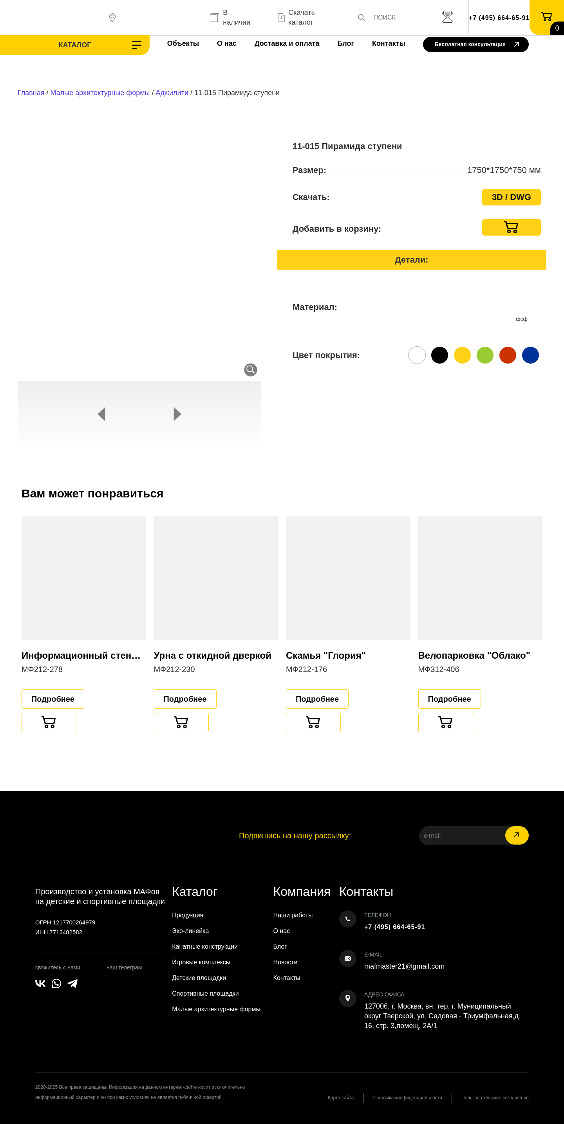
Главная (31, 93)
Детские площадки (199, 977)
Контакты (380, 43)
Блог (337, 43)
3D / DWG (511, 197)
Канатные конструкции (205, 946)
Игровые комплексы (201, 962)
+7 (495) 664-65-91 (499, 17)
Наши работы (293, 915)
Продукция (187, 915)
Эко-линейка (190, 931)
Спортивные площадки (205, 993)
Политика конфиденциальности (406, 1098)
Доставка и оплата (278, 43)
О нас (218, 43)
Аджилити (172, 93)
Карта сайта (338, 1098)
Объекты (175, 43)
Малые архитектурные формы (100, 93)
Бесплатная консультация (477, 45)
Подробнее (52, 699)
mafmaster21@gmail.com (404, 966)
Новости (285, 962)
